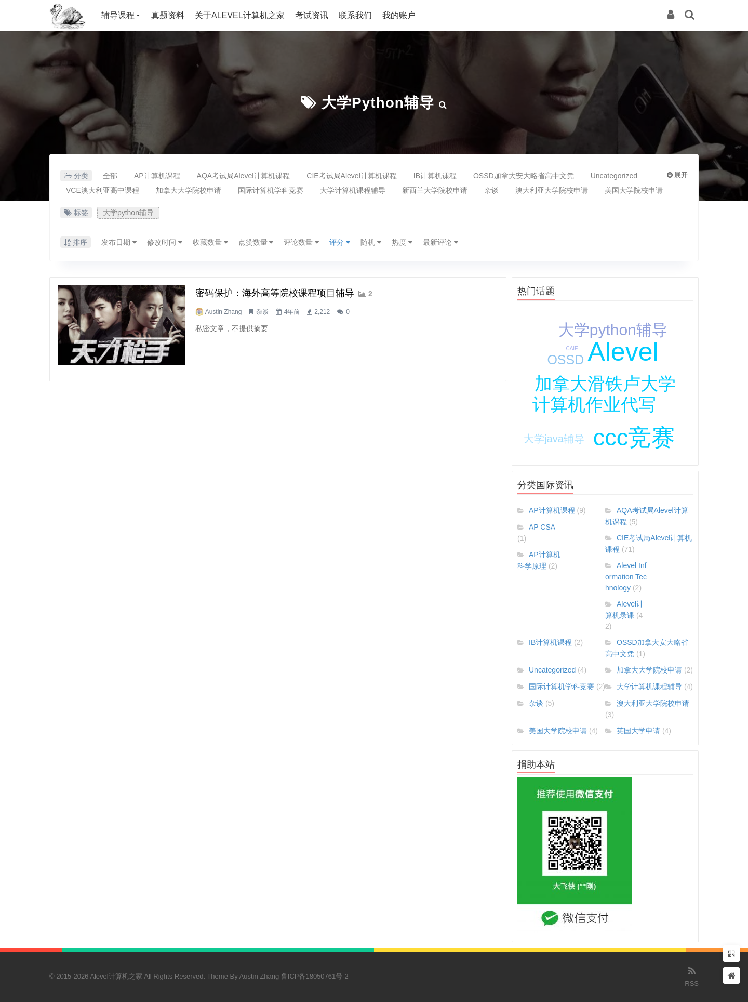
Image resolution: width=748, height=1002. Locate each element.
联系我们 (355, 15)
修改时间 (164, 242)
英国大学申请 (638, 731)
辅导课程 (118, 15)
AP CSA (542, 527)
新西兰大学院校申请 (435, 190)
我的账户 (399, 15)
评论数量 (301, 242)
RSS (692, 976)
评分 (339, 242)
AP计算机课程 (157, 176)
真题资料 (167, 15)
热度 (402, 242)
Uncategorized (614, 176)
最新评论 (440, 242)
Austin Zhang (223, 311)
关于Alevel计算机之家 (239, 15)
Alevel (622, 351)
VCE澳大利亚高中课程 (102, 190)
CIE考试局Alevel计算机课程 (351, 176)
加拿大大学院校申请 (188, 190)
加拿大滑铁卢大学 (605, 383)
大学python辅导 (378, 103)
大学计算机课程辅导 (352, 190)
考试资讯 (311, 15)
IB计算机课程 (435, 176)
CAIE (572, 348)
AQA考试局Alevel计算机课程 (243, 176)
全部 (110, 176)
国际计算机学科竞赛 (270, 190)
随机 (370, 242)
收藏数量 (210, 242)
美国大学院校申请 (634, 190)
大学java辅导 (554, 438)
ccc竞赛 (634, 437)
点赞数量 (256, 242)
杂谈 (491, 190)
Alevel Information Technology (626, 576)
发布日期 (119, 242)
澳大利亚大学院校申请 (551, 190)
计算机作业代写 (594, 404)
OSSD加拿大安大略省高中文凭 (523, 176)
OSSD (565, 359)
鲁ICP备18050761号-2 (315, 976)
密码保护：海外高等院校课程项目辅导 (274, 293)
